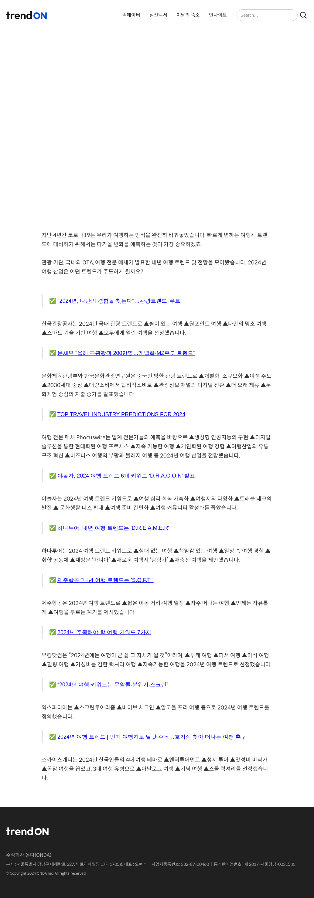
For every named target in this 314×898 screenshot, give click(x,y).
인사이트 (218, 15)
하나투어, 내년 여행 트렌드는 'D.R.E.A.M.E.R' (113, 528)
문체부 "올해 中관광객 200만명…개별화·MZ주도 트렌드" (126, 353)
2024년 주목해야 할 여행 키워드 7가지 (104, 632)
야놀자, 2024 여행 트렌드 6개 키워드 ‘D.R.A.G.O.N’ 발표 (126, 476)
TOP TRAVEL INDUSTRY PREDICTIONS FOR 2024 (121, 414)
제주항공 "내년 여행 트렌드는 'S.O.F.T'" (105, 580)
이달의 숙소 (188, 15)
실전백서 (158, 15)
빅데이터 (131, 15)
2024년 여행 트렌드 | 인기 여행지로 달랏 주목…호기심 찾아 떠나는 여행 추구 (151, 737)
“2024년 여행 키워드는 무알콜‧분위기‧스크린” (112, 685)
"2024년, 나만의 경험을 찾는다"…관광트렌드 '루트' (119, 301)
